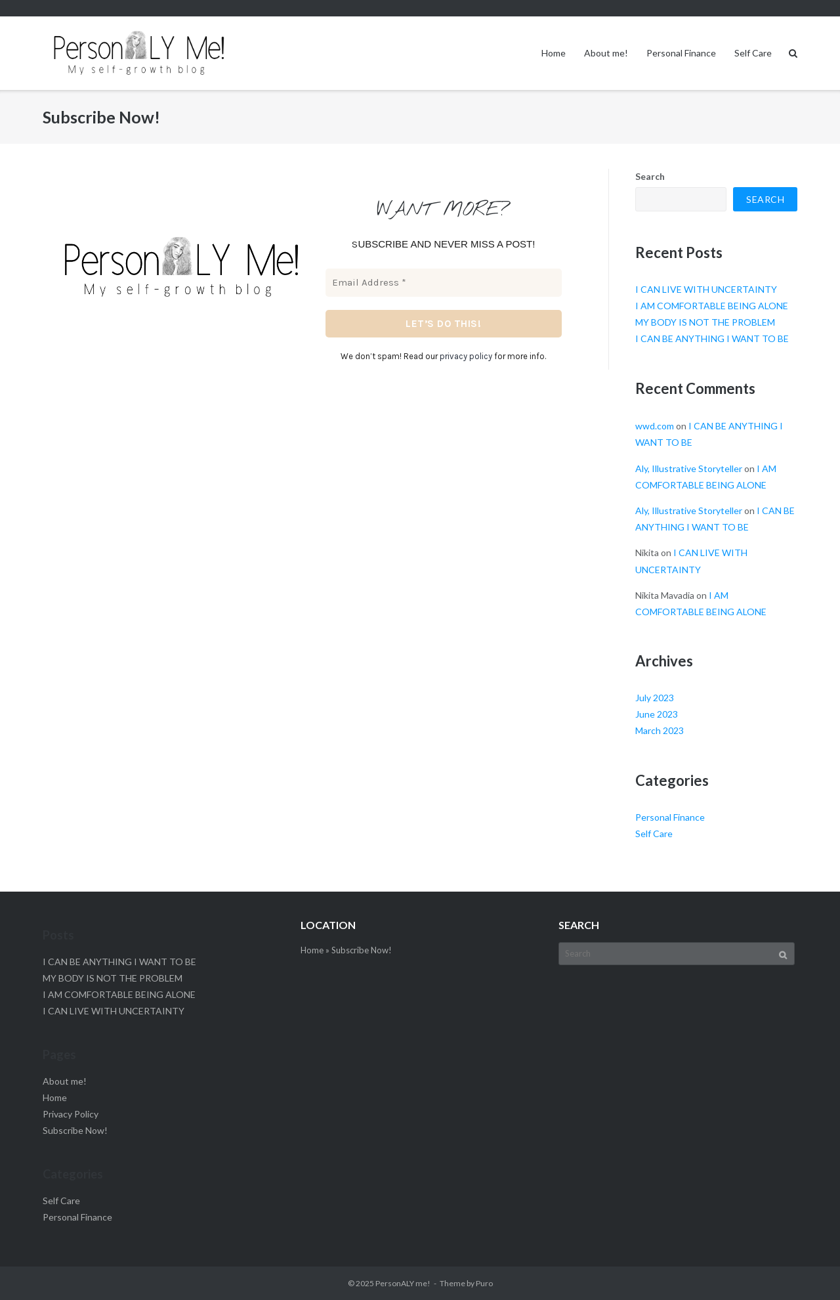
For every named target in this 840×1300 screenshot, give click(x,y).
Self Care (753, 52)
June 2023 (656, 714)
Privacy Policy (70, 1113)
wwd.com (654, 425)
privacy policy (466, 356)
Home (553, 52)
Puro (484, 1283)
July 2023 (654, 697)
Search (650, 176)
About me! (606, 52)
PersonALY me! (402, 1283)
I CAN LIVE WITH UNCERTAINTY (706, 289)
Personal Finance (681, 52)
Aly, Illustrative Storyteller (688, 468)
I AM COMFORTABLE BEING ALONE (711, 305)
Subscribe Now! (75, 1130)
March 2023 (659, 730)
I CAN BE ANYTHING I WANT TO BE (712, 338)
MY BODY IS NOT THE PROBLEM (705, 322)
